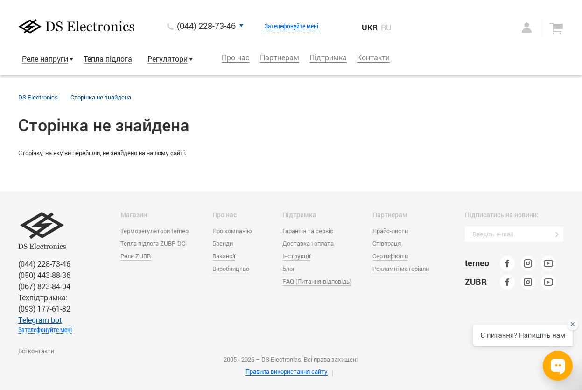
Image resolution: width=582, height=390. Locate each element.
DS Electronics (38, 97)
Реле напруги (45, 59)
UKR (370, 27)
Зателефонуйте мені (291, 26)
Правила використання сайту (286, 371)
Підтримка (328, 57)
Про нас (236, 57)
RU (386, 27)
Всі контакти (36, 351)
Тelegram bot (40, 320)
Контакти (373, 57)
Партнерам (279, 57)
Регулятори (167, 59)
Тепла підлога (108, 59)
